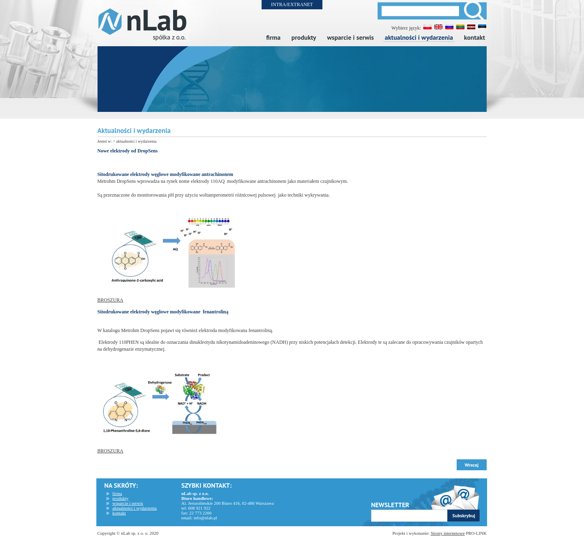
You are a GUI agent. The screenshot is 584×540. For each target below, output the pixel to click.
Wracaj (472, 465)
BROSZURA (110, 300)
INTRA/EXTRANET (292, 4)
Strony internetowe (448, 533)
